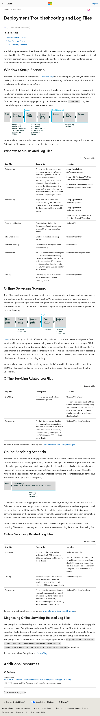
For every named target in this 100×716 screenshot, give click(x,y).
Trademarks (20, 712)
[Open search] (88, 3)
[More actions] (93, 10)
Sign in (95, 3)
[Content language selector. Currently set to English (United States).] (14, 702)
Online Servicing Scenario (16, 44)
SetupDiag (42, 653)
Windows (17, 9)
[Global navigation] (2, 3)
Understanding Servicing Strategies (58, 444)
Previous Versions (23, 708)
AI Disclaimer (7, 708)
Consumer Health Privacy (76, 708)
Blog (35, 708)
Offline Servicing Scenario (16, 41)
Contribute (46, 708)
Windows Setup (46, 76)
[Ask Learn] (88, 10)
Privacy (57, 708)
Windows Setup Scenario (16, 37)
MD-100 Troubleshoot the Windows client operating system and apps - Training (37, 679)
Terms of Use (7, 712)
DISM (6, 339)
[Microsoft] (50, 3)
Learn (6, 9)
